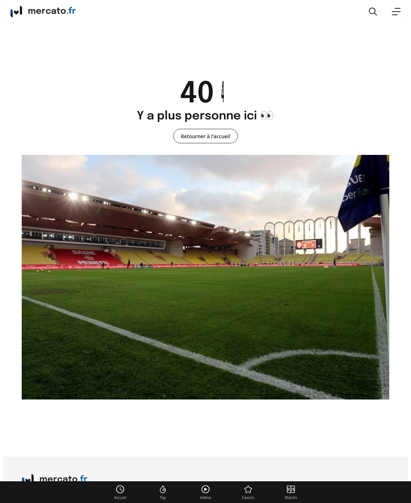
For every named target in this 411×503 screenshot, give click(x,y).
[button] (373, 11)
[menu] (396, 11)
